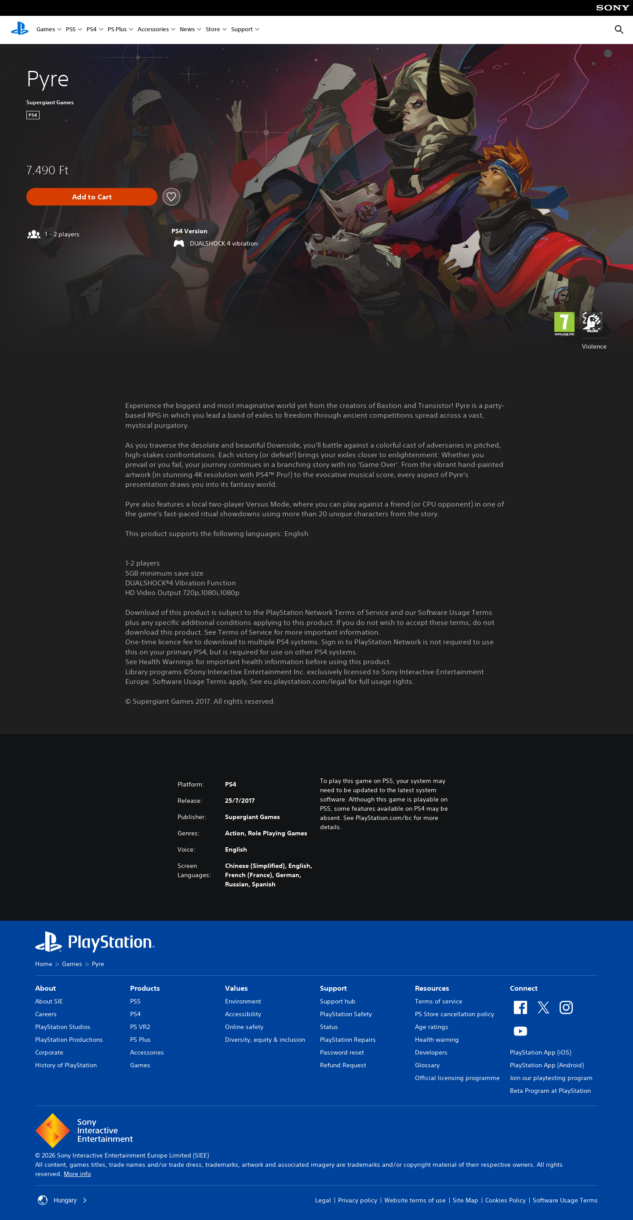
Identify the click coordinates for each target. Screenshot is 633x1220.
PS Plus (117, 30)
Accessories (153, 30)
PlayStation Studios (63, 1027)
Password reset (342, 1052)
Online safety (244, 1027)
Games (45, 30)
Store (213, 30)
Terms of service (438, 1001)
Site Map (465, 1200)
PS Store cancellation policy (454, 1014)
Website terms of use (415, 1200)
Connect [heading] (524, 988)
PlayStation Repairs (348, 1040)
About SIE (49, 1001)
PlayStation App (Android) (547, 1065)
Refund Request (343, 1065)
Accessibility (243, 1014)
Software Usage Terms (565, 1200)
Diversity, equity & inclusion (265, 1040)
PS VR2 (140, 1027)
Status (329, 1027)
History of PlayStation (66, 1065)
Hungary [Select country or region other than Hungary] (62, 1200)
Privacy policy (357, 1200)
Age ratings (431, 1027)
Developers (431, 1052)
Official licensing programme (457, 1078)
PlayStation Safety (346, 1014)
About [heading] (45, 988)
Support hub (338, 1001)
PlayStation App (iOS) (540, 1052)
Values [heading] (236, 988)
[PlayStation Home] (20, 30)
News (187, 30)
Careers (46, 1014)
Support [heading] (333, 988)
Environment (243, 1001)
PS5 (71, 30)
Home (43, 964)
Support (242, 30)
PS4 (92, 30)
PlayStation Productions (69, 1040)
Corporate (49, 1052)
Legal (323, 1200)
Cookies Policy (505, 1200)
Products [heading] (145, 988)
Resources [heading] (432, 988)
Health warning (437, 1040)
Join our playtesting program (551, 1078)
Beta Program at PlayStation (550, 1091)
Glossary (427, 1065)
